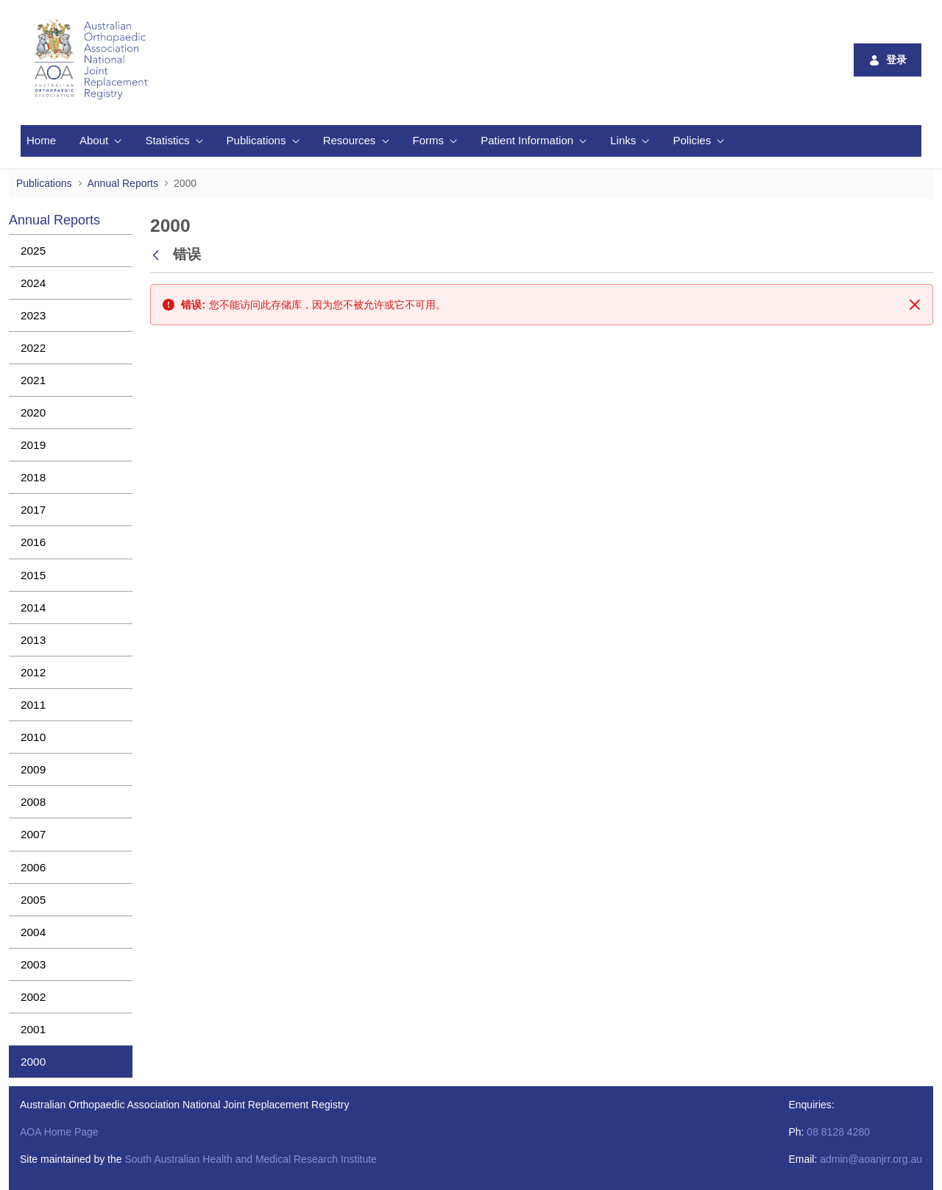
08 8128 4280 (838, 1132)
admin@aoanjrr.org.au (871, 1159)
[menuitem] (41, 141)
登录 (887, 60)
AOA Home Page (59, 1132)
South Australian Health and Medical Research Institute (250, 1159)
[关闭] (915, 304)
